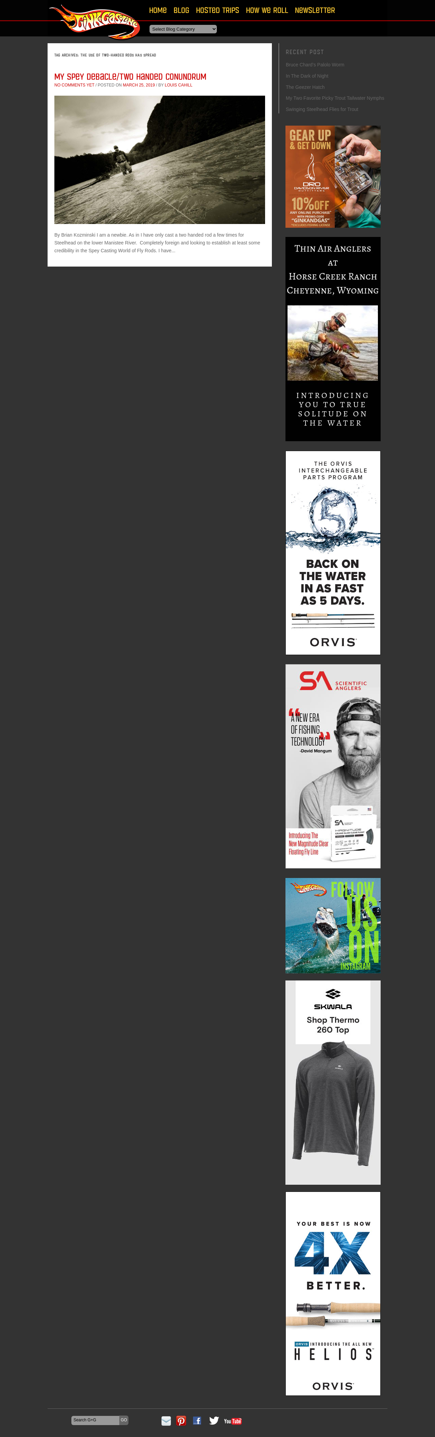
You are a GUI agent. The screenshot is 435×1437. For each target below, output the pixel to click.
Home (158, 10)
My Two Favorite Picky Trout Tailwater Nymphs (335, 98)
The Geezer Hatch (305, 87)
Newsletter (315, 10)
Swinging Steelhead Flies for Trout (322, 109)
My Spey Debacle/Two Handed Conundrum (130, 76)
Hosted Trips (217, 10)
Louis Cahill (178, 85)
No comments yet (74, 85)
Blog (181, 10)
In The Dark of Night (307, 76)
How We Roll (267, 10)
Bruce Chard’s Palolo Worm (315, 64)
